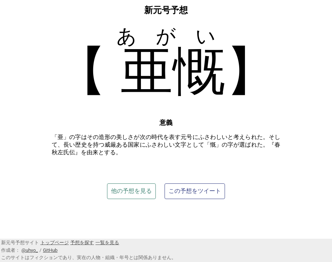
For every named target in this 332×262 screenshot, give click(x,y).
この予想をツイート (195, 190)
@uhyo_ (29, 250)
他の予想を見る (131, 190)
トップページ (54, 242)
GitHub (50, 250)
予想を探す (82, 242)
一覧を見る (107, 242)
